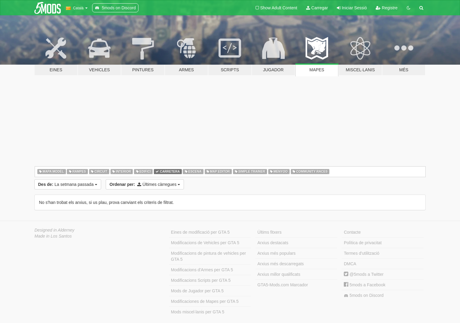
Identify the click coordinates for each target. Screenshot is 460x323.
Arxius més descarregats (280, 263)
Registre (386, 7)
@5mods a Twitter (364, 274)
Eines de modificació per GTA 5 (200, 232)
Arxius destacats (272, 242)
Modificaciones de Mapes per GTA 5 (205, 301)
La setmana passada (67, 184)
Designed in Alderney (55, 230)
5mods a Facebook (364, 285)
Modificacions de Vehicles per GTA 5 (205, 242)
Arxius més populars (276, 253)
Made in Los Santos (53, 236)
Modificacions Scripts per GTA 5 (201, 280)
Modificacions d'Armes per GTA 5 (202, 269)
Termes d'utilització (361, 253)
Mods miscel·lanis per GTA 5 (197, 311)
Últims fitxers (269, 232)
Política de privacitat (362, 242)
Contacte (352, 232)
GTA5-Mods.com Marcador (282, 284)
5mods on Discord (364, 295)
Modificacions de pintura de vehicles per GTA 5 (208, 256)
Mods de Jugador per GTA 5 (197, 290)
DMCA (350, 263)
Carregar (317, 7)
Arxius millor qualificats (278, 274)
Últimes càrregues (145, 184)
